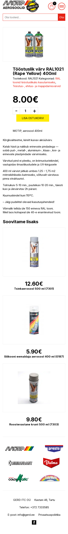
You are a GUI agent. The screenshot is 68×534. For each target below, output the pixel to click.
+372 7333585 (39, 507)
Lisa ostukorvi (33, 118)
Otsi (61, 17)
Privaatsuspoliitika (49, 514)
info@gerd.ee (26, 514)
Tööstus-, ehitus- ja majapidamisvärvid (37, 86)
